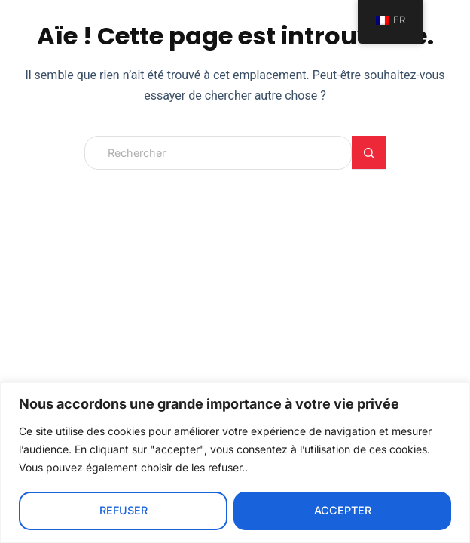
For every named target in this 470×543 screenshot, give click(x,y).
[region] (235, 462)
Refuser (123, 510)
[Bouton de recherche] (369, 153)
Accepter (342, 510)
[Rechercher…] (218, 153)
